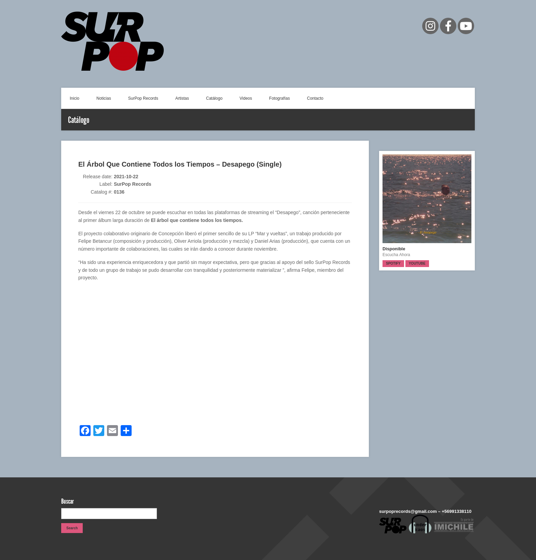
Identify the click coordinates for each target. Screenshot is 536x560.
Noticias (103, 98)
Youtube (417, 263)
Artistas (182, 98)
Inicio (74, 98)
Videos (246, 98)
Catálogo (214, 98)
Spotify (393, 263)
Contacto (315, 98)
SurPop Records (143, 98)
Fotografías (279, 98)
